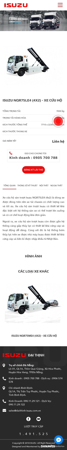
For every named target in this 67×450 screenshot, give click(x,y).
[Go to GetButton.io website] (58, 446)
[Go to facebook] (58, 439)
